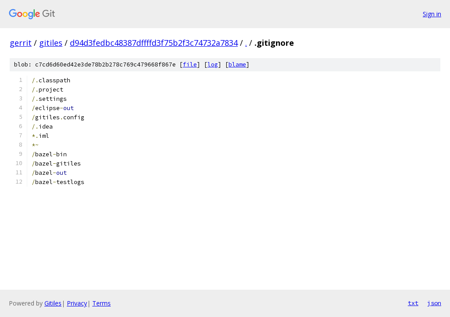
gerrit (21, 42)
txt (413, 303)
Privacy (77, 303)
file (190, 64)
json (434, 303)
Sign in (432, 14)
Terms (101, 303)
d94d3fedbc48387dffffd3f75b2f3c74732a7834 (154, 42)
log (212, 64)
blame (237, 64)
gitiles (50, 42)
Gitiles (53, 303)
